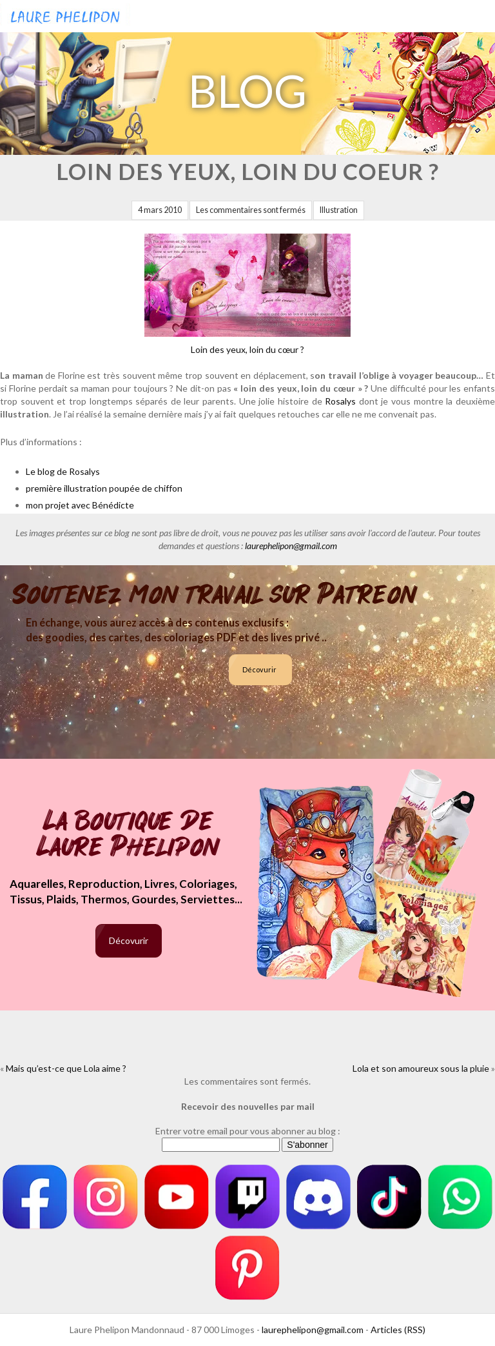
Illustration (339, 210)
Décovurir (259, 669)
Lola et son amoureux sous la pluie (421, 1068)
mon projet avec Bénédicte (80, 504)
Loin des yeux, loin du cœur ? (247, 294)
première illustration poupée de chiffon (104, 488)
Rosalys (340, 401)
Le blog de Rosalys (63, 471)
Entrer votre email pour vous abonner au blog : (247, 1130)
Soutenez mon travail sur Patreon (215, 595)
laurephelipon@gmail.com (291, 545)
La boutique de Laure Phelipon (128, 835)
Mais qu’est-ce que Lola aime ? (66, 1068)
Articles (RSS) (398, 1329)
